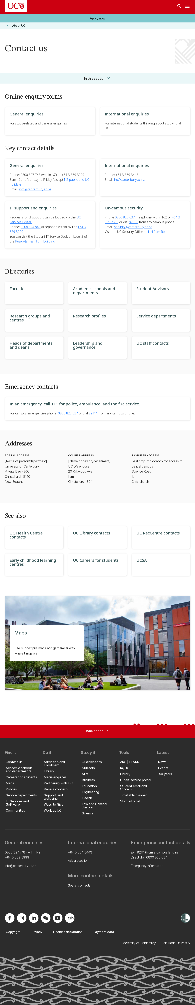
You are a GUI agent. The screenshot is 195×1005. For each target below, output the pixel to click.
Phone (110, 217)
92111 (93, 413)
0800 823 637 (125, 217)
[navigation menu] (187, 7)
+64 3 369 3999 (17, 857)
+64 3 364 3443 (80, 852)
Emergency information (147, 866)
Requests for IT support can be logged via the (43, 217)
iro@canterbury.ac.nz (129, 179)
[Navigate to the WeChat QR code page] (45, 918)
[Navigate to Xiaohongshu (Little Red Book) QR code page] (69, 918)
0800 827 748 (15, 852)
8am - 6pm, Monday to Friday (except (37, 179)
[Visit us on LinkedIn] (33, 918)
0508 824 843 (31, 227)
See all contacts (79, 885)
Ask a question (78, 861)
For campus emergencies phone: (34, 413)
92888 (133, 222)
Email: (109, 179)
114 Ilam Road (157, 231)
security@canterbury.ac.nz (133, 227)
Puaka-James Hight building (35, 241)
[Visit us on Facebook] (9, 918)
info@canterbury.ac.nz (35, 189)
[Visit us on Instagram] (21, 918)
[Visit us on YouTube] (57, 918)
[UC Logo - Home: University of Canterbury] (16, 6)
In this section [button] (97, 78)
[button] (97, 18)
